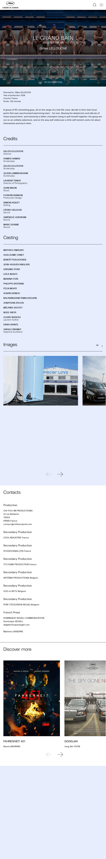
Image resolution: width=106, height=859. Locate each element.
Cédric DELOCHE (12, 210)
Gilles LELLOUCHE (13, 151)
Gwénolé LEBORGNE (15, 217)
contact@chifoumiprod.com (17, 524)
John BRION (10, 188)
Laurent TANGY (12, 180)
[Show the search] (94, 5)
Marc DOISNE (11, 224)
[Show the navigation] (101, 5)
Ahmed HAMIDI (11, 158)
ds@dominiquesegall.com (16, 625)
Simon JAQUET (11, 202)
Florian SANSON (13, 195)
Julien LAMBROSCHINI (15, 173)
